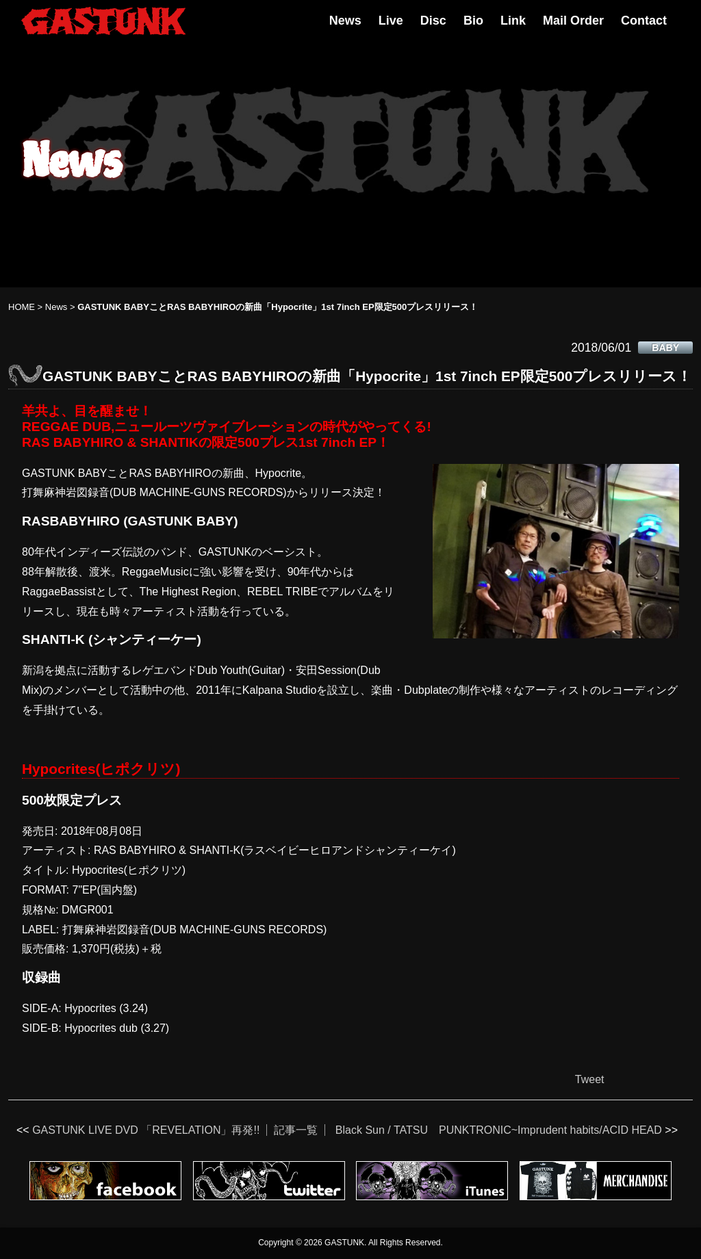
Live (391, 20)
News (345, 20)
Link (513, 20)
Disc (433, 20)
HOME (21, 307)
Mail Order (573, 20)
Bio (473, 20)
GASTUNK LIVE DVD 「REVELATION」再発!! (145, 1130)
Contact (644, 20)
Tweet (589, 1079)
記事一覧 (296, 1130)
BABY (665, 347)
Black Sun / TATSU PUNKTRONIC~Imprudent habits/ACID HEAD (498, 1130)
